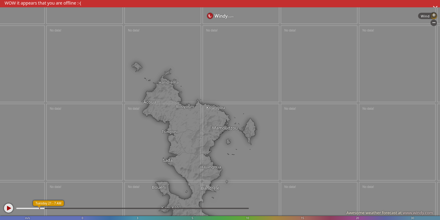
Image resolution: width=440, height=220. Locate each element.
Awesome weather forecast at (389, 212)
